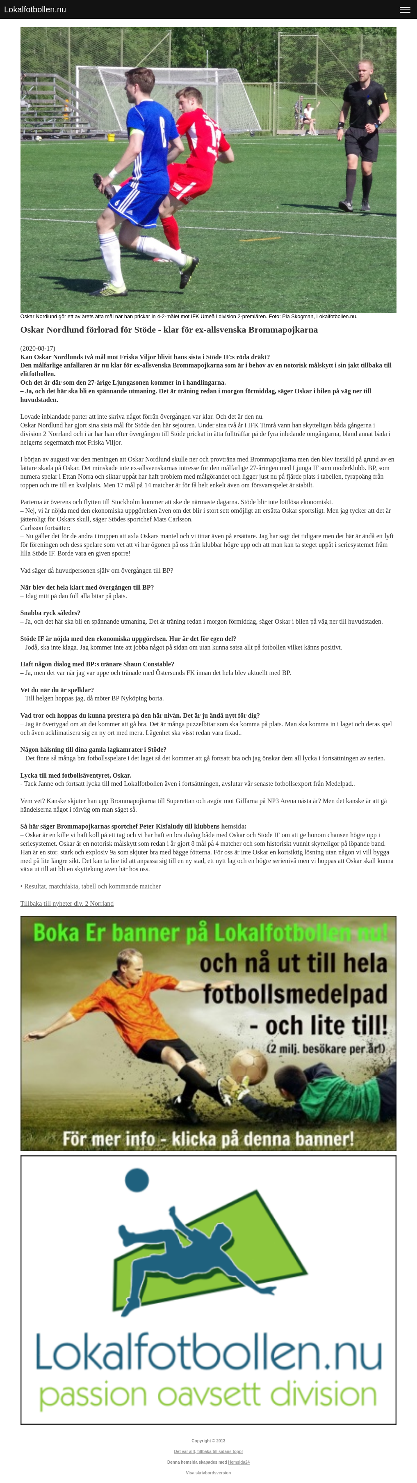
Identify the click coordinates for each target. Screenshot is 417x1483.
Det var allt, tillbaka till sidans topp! (208, 1451)
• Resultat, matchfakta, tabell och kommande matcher (91, 886)
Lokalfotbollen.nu (35, 9)
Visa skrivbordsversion (208, 1473)
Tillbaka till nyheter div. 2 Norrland (67, 903)
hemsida (233, 826)
